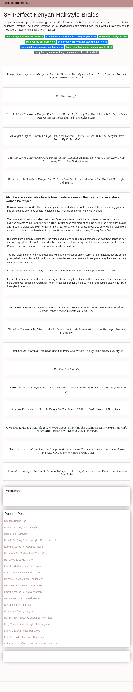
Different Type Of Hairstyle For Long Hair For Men (31, 643)
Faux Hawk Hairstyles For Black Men (24, 566)
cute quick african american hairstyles (42, 47)
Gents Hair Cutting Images (18, 611)
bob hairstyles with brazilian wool (24, 36)
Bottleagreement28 (17, 3)
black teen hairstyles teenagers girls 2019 (89, 47)
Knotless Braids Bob (15, 521)
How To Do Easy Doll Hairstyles (21, 527)
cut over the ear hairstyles (40, 41)
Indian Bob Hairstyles (15, 533)
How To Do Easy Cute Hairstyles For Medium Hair (31, 540)
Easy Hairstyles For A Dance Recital (23, 546)
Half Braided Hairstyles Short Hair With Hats (28, 617)
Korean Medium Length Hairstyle (22, 572)
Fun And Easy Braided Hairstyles (22, 630)
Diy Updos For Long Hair (17, 604)
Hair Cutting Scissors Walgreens (21, 598)
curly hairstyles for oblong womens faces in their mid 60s (66, 52)
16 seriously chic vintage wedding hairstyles (82, 41)
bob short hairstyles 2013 (113, 36)
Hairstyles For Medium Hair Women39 (25, 553)
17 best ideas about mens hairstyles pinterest (71, 36)
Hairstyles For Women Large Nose (23, 585)
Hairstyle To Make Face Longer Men (23, 579)
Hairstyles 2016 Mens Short (19, 559)
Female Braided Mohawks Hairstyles (24, 637)
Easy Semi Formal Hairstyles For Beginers (27, 624)
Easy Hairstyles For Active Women (23, 592)
